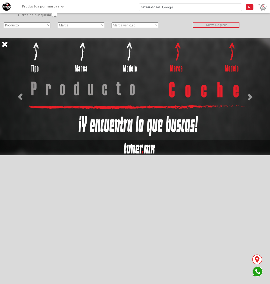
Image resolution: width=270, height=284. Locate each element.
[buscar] (190, 7)
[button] (20, 96)
